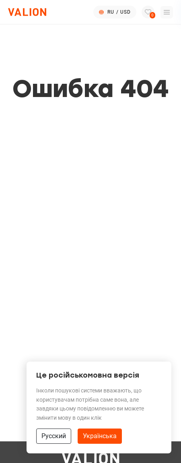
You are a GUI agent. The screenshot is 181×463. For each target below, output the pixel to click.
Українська (100, 436)
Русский (53, 436)
